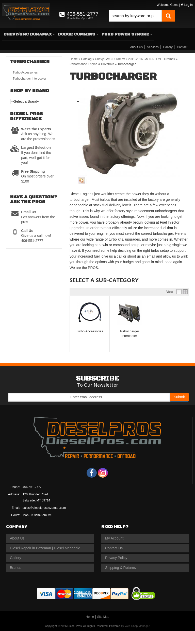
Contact (182, 47)
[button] (142, 16)
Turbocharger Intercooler (29, 78)
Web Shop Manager (137, 625)
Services (153, 47)
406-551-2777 (32, 487)
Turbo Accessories (89, 331)
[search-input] (135, 16)
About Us (136, 47)
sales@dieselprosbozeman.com (44, 508)
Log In (187, 5)
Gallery (168, 47)
